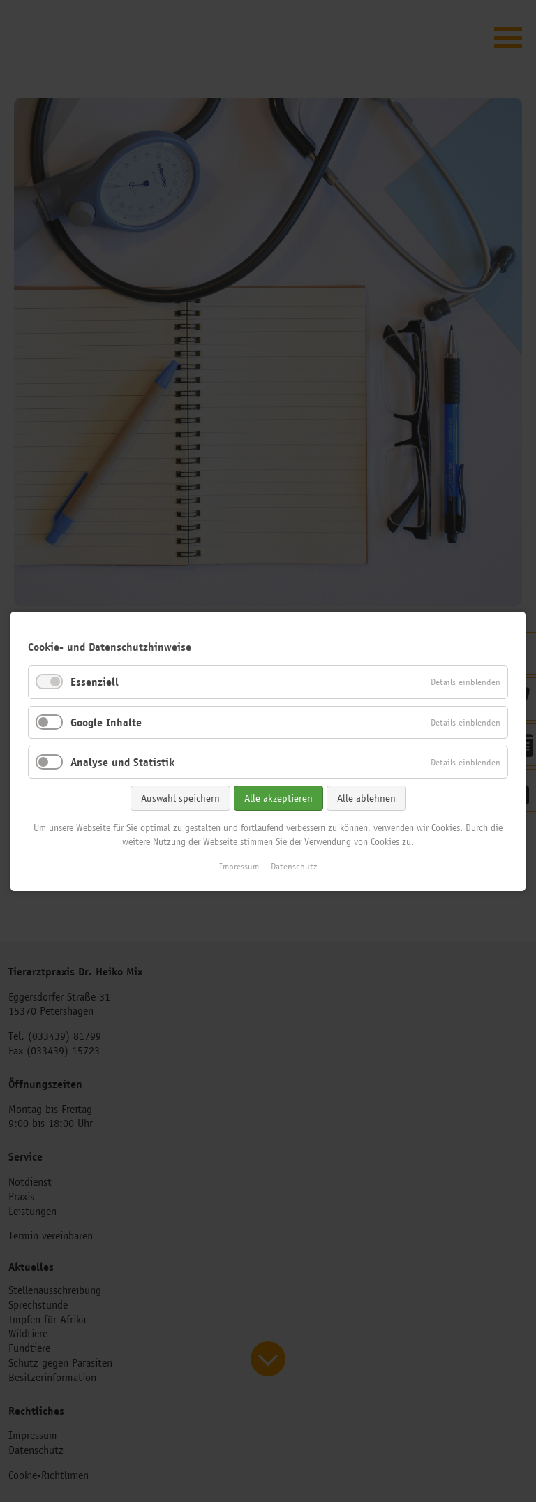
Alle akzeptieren (278, 797)
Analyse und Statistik (122, 761)
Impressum (239, 866)
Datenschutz (294, 866)
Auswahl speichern (180, 797)
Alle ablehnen (366, 797)
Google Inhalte (106, 721)
